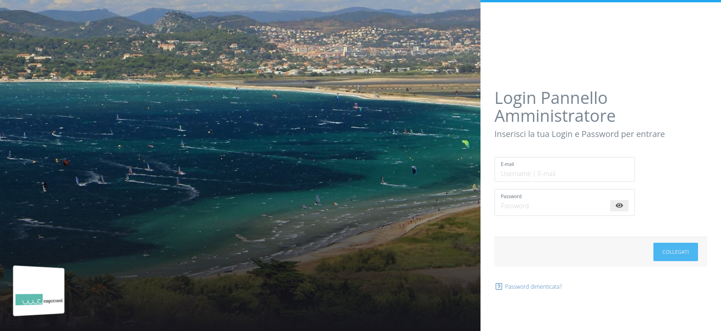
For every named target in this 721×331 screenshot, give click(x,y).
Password (511, 196)
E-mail (507, 164)
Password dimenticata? (528, 287)
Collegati (676, 251)
